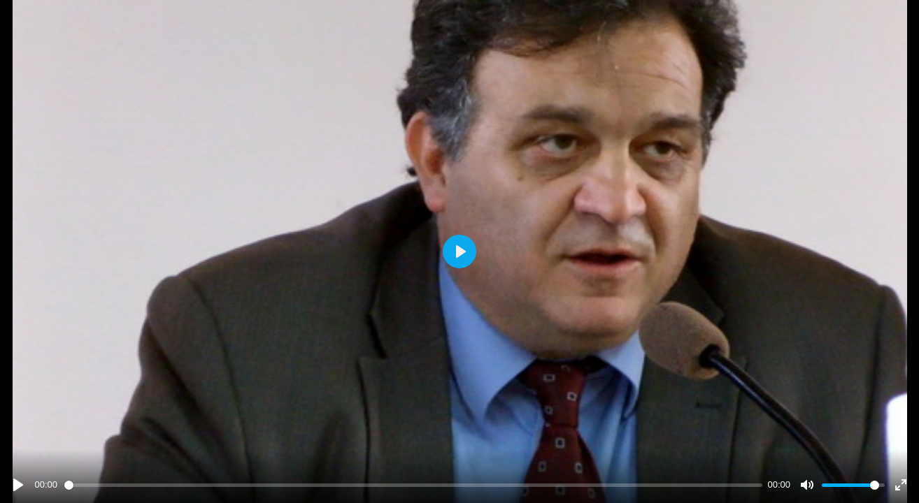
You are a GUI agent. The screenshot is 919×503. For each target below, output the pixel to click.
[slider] (413, 485)
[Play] (18, 485)
